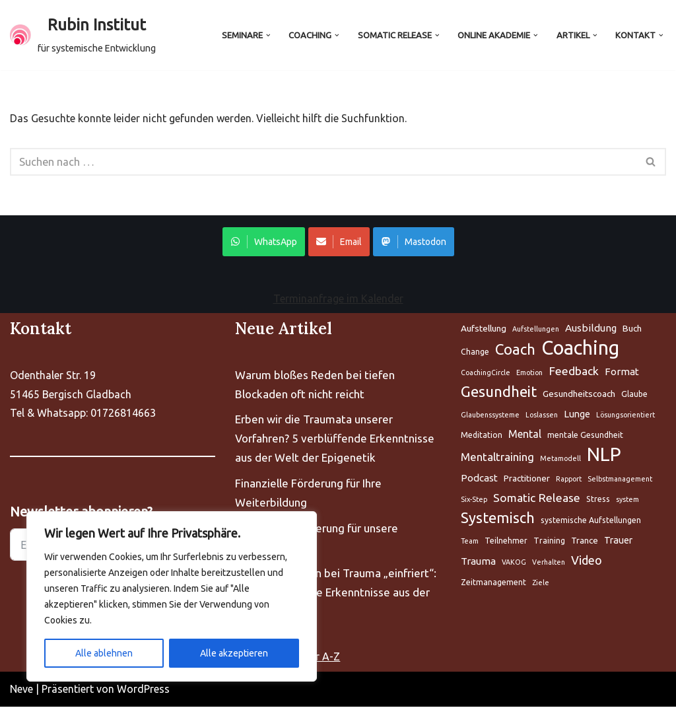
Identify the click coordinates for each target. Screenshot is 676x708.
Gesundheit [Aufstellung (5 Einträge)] (499, 392)
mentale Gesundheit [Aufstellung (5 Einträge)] (585, 436)
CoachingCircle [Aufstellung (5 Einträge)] (485, 374)
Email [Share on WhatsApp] (339, 243)
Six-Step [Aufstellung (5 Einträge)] (474, 501)
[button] (261, 34)
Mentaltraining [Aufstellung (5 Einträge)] (497, 458)
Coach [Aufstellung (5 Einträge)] (515, 350)
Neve (21, 690)
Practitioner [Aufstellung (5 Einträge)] (527, 479)
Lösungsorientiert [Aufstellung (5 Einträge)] (625, 416)
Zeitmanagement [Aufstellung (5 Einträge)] (493, 583)
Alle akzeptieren (234, 653)
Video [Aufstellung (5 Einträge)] (586, 561)
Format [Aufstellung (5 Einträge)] (622, 372)
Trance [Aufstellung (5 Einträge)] (584, 541)
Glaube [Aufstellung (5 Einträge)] (634, 395)
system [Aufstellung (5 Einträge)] (627, 501)
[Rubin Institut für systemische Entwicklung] (83, 35)
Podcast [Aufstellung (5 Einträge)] (479, 479)
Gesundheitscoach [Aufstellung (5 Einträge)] (579, 395)
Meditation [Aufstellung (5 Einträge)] (481, 436)
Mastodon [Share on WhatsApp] (413, 243)
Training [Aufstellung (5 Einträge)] (549, 542)
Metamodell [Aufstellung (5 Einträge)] (560, 460)
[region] (171, 596)
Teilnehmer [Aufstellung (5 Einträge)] (506, 542)
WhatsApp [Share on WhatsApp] (263, 243)
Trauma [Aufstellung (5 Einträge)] (478, 562)
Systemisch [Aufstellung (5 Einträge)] (498, 519)
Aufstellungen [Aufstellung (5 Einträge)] (535, 330)
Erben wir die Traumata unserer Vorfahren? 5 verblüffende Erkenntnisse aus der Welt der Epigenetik (334, 439)
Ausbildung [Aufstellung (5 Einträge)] (591, 329)
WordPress (143, 690)
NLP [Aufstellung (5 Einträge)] (604, 456)
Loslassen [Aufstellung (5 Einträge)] (541, 416)
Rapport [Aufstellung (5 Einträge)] (569, 480)
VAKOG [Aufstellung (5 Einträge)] (514, 563)
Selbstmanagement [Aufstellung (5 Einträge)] (620, 480)
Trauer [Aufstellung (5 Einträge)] (618, 541)
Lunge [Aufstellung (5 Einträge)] (577, 415)
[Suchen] (323, 163)
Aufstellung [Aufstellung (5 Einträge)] (483, 329)
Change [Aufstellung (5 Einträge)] (475, 353)
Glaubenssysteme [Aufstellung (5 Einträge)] (490, 416)
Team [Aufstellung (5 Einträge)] (470, 542)
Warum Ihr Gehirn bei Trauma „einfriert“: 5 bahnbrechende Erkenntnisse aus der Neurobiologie (335, 593)
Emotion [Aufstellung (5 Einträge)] (529, 374)
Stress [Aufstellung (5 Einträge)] (598, 500)
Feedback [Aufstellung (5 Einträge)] (574, 372)
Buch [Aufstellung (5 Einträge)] (632, 329)
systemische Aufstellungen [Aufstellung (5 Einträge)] (591, 521)
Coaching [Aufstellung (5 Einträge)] (580, 349)
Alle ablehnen (104, 653)
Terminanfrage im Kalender (338, 300)
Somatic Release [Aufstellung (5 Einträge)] (536, 499)
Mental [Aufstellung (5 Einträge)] (524, 435)
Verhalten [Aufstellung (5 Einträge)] (548, 563)
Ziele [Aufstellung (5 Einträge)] (540, 584)
